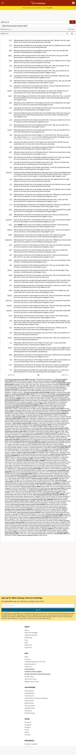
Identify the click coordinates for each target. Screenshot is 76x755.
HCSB (10, 157)
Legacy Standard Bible (34, 442)
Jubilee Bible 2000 (10, 439)
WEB (10, 355)
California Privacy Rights (33, 672)
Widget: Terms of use (32, 682)
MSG (10, 210)
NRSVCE (9, 306)
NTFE (10, 316)
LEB (10, 199)
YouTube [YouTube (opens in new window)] (27, 735)
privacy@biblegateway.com (43, 618)
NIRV (10, 260)
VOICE (10, 348)
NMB (10, 290)
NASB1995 (8, 240)
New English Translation (24, 477)
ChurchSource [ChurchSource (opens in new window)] (29, 696)
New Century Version (17, 475)
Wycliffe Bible (59, 533)
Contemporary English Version (50, 395)
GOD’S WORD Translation (20, 423)
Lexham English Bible (60, 446)
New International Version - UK (44, 483)
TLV (11, 343)
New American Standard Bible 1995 (58, 470)
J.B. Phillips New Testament (13, 436)
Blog (26, 643)
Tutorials (27, 659)
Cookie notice (29, 677)
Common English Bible (19, 394)
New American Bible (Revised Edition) (28, 460)
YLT (11, 370)
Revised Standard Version (37, 517)
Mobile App (28, 638)
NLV (10, 280)
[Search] (72, 22)
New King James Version (28, 486)
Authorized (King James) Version (24, 441)
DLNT (10, 96)
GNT (10, 152)
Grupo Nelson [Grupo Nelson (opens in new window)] (29, 701)
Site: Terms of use (30, 679)
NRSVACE (9, 300)
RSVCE (10, 338)
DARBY (9, 91)
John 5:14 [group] (4, 33)
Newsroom (28, 645)
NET (10, 255)
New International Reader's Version (43, 478)
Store (26, 640)
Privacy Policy (22, 618)
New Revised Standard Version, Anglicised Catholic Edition (29, 499)
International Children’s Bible (14, 431)
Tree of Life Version (40, 525)
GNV (10, 142)
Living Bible (60, 447)
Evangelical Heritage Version (51, 408)
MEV (10, 215)
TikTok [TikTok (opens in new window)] (27, 730)
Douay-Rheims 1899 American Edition (27, 404)
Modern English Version (24, 452)
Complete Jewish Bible (63, 394)
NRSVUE (9, 311)
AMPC (10, 55)
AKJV (10, 189)
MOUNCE (9, 220)
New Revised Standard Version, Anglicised (46, 494)
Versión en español (31, 744)
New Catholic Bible (22, 473)
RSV (10, 333)
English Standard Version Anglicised (50, 413)
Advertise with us (30, 664)
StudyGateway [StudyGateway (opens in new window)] (29, 693)
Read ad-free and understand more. (38, 8)
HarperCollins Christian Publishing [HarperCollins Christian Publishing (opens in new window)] (36, 698)
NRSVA (10, 295)
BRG (10, 61)
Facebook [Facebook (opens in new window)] (28, 722)
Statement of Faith (31, 635)
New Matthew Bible (49, 493)
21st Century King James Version (15, 379)
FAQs (26, 657)
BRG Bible (63, 384)
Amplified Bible (56, 381)
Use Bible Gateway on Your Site (35, 662)
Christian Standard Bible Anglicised (34, 392)
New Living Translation (36, 490)
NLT (10, 285)
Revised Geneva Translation (50, 516)
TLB (10, 205)
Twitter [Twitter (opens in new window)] (27, 732)
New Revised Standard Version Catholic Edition (25, 504)
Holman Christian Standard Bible (54, 428)
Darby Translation (10, 399)
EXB (10, 135)
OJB (11, 321)
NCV (10, 250)
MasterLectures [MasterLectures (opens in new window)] (30, 713)
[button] (73, 3)
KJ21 (10, 40)
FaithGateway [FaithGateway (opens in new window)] (29, 691)
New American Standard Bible (27, 468)
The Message (40, 451)
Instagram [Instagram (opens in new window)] (28, 725)
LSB (10, 194)
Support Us (28, 647)
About (27, 630)
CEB (10, 76)
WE (11, 360)
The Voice (45, 528)
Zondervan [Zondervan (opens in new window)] (28, 711)
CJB (11, 81)
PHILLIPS (9, 172)
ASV (10, 45)
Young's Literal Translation (25, 535)
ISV (11, 167)
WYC (10, 365)
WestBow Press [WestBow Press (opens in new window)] (30, 708)
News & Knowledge (31, 633)
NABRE (9, 230)
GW (11, 147)
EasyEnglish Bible (10, 407)
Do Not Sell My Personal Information (38, 674)
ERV (10, 108)
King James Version (61, 439)
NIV (11, 265)
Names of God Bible (23, 459)
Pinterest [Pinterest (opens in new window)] (28, 727)
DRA (10, 103)
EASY (10, 113)
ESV (11, 125)
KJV (11, 184)
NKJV (10, 275)
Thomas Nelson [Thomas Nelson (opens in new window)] (30, 706)
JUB (11, 179)
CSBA (10, 71)
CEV (10, 86)
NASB (10, 235)
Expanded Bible (17, 416)
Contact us (28, 667)
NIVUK (10, 270)
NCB (10, 245)
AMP (10, 50)
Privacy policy (29, 669)
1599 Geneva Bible (11, 418)
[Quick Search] (34, 22)
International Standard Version (45, 433)
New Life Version (56, 488)
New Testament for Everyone (26, 512)
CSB (10, 66)
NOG (10, 225)
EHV (10, 120)
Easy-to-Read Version (27, 405)
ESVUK (10, 130)
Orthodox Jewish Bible (52, 514)
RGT (10, 328)
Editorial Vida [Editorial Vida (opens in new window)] (29, 703)
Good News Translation (40, 425)
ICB (11, 162)
